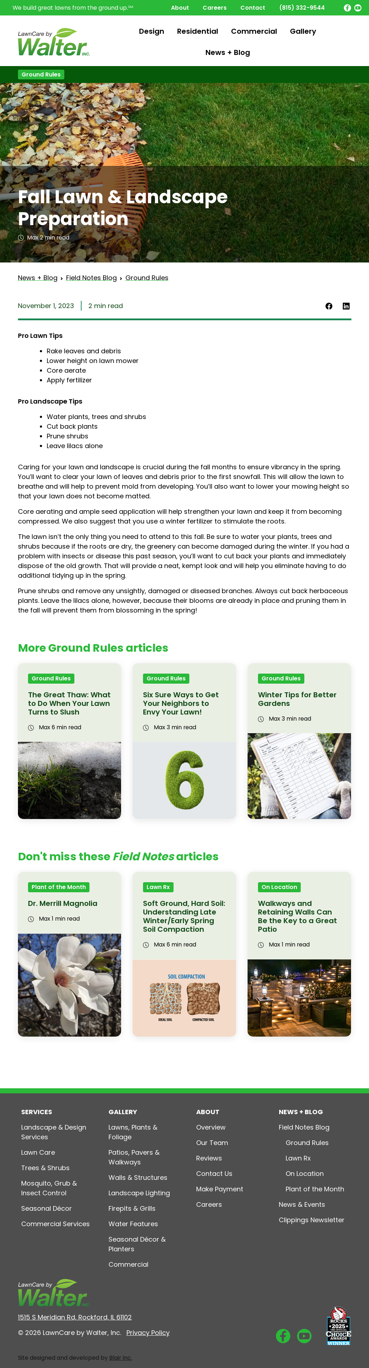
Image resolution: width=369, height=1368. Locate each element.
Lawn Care (38, 1152)
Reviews (209, 1158)
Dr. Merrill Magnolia (62, 903)
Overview (211, 1127)
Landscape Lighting (139, 1192)
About (180, 8)
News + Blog (228, 52)
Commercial (254, 31)
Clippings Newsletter (312, 1219)
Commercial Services (55, 1223)
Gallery (303, 31)
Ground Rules (41, 74)
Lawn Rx (158, 887)
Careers (215, 8)
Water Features (133, 1223)
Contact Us (214, 1173)
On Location (279, 887)
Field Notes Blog (91, 277)
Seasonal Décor (46, 1208)
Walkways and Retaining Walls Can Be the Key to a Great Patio (297, 916)
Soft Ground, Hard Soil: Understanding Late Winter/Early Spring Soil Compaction (184, 916)
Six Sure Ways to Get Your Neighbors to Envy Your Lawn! (181, 703)
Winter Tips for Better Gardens (297, 699)
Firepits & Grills (132, 1208)
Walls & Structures (138, 1177)
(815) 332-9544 (302, 8)
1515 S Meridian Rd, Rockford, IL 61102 (75, 1317)
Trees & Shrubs (45, 1167)
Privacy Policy (148, 1332)
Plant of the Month (59, 887)
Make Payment (219, 1189)
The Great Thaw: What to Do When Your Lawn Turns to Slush (69, 703)
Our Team (212, 1142)
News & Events (302, 1204)
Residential (197, 31)
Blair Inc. (120, 1358)
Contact (252, 8)
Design (151, 31)
